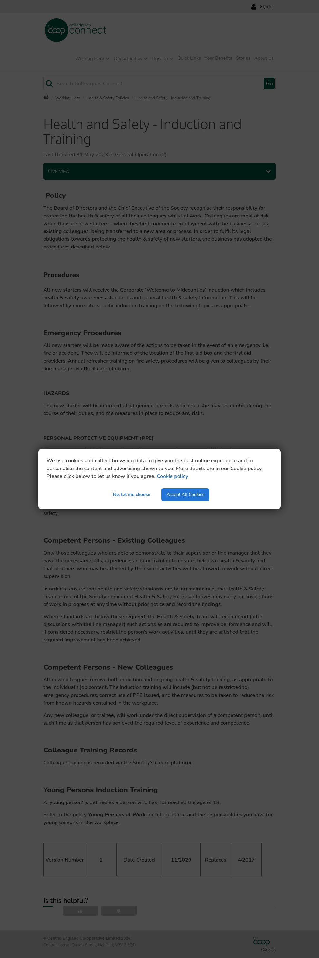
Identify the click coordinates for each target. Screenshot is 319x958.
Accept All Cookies (185, 494)
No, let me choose (131, 494)
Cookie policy (172, 476)
